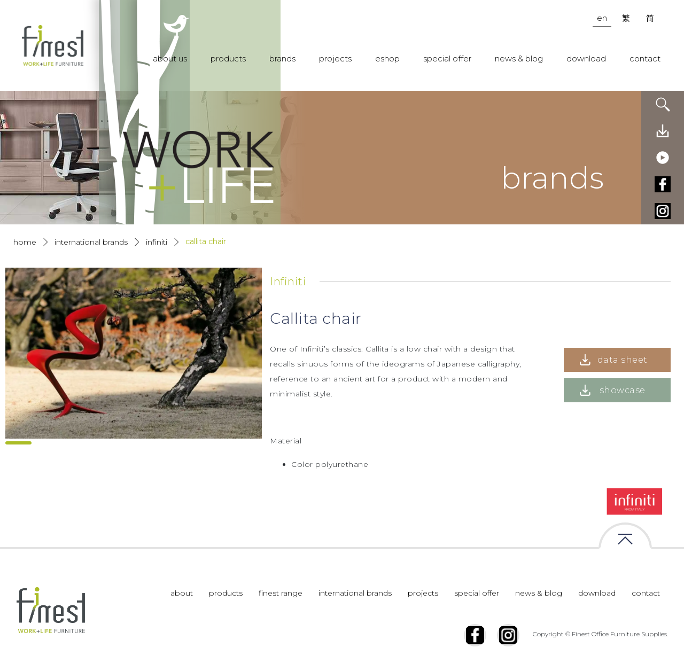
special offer (447, 58)
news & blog (519, 58)
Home (24, 242)
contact (644, 58)
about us (170, 58)
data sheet (622, 360)
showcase (623, 390)
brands (282, 58)
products (228, 58)
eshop (387, 58)
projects (335, 58)
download (586, 58)
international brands (355, 593)
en (602, 18)
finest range (280, 593)
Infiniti (156, 242)
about (181, 593)
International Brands (91, 242)
